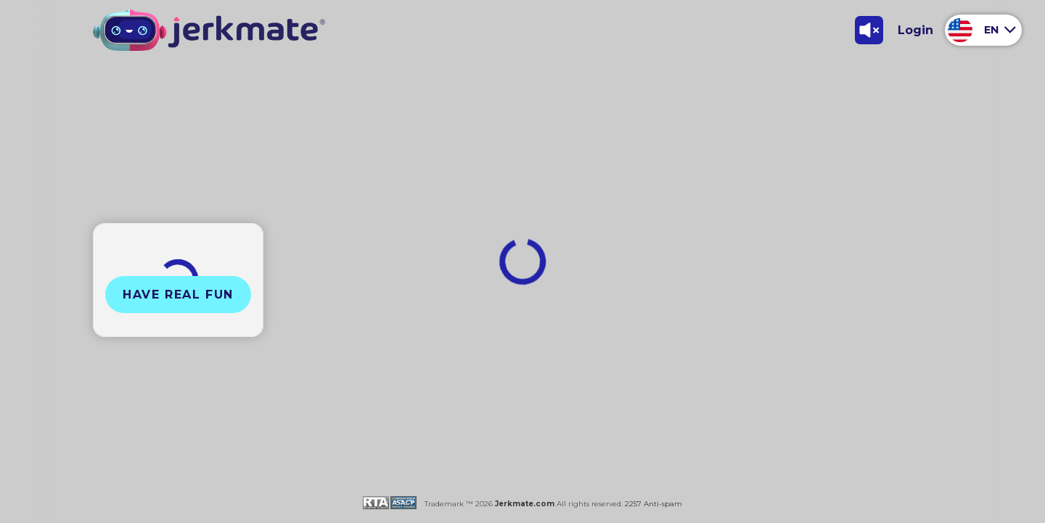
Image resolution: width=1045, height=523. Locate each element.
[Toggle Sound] (868, 30)
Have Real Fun (178, 294)
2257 (632, 503)
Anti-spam (663, 503)
